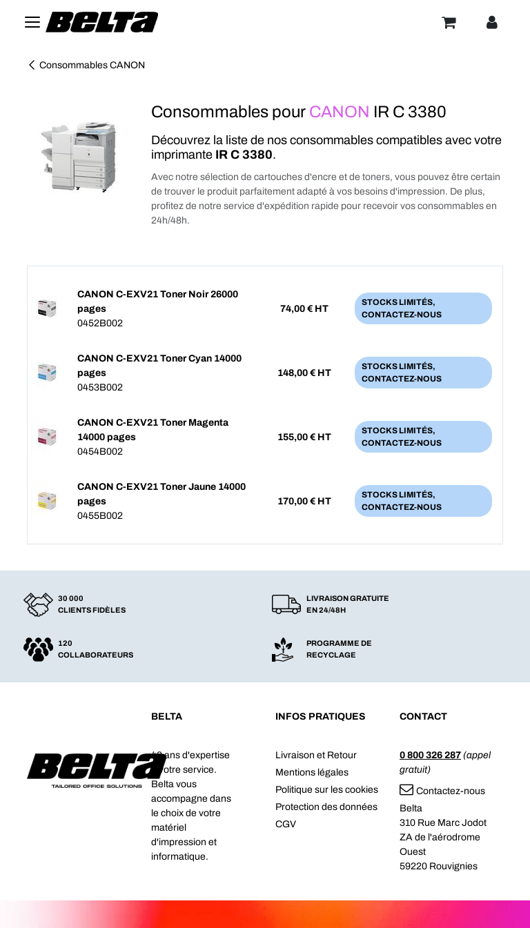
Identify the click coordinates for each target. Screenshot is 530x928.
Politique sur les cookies (326, 789)
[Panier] (448, 22)
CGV (285, 824)
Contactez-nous (442, 791)
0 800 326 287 (430, 755)
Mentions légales (312, 772)
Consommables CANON (86, 65)
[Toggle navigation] (32, 22)
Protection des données (326, 807)
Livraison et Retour (316, 755)
